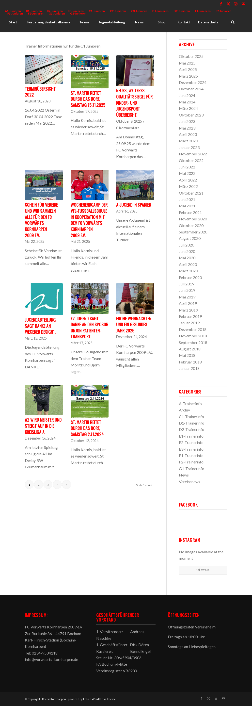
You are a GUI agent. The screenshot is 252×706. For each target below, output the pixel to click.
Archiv (184, 410)
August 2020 (190, 238)
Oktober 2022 (191, 160)
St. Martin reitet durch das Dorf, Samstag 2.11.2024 (87, 428)
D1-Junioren (160, 11)
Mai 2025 (187, 63)
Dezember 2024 (192, 82)
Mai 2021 (187, 205)
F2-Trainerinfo (191, 462)
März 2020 (188, 270)
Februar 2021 (190, 212)
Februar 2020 (190, 277)
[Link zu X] (228, 3)
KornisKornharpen (54, 699)
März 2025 (188, 76)
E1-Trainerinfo (191, 436)
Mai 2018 (187, 355)
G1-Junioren (57, 13)
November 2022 (193, 153)
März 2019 (188, 310)
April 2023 (188, 134)
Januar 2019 (189, 322)
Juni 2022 (187, 166)
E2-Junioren (223, 11)
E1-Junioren (203, 11)
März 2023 (188, 140)
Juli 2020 (186, 245)
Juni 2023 (187, 121)
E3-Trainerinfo (191, 449)
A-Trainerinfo (190, 403)
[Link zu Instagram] (235, 3)
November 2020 (193, 218)
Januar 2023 (189, 147)
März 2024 (188, 108)
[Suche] (232, 22)
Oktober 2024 (191, 88)
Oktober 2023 (191, 115)
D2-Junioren (182, 11)
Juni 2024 (187, 95)
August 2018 (190, 348)
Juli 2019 (186, 283)
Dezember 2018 (192, 329)
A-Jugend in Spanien (133, 204)
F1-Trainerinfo (191, 455)
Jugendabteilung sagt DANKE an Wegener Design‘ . (40, 325)
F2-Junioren (36, 13)
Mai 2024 (187, 101)
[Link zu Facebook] (221, 3)
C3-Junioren (139, 11)
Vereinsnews (189, 481)
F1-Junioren (15, 13)
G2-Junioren (78, 13)
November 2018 (193, 335)
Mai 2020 (187, 257)
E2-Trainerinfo (191, 442)
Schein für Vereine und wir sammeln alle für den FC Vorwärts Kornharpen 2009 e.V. (41, 219)
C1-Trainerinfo (191, 416)
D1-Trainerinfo (191, 423)
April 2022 (188, 180)
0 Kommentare (128, 128)
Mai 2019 (187, 297)
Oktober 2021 (191, 193)
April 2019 (188, 303)
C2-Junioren (118, 11)
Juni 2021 (187, 199)
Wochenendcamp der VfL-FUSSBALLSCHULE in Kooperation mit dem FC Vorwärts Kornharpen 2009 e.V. (89, 219)
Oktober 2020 (191, 225)
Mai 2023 (187, 128)
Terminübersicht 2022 (40, 91)
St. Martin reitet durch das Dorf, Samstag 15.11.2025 (88, 99)
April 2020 (188, 264)
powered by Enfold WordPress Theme (92, 699)
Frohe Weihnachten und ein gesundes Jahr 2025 (133, 324)
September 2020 (193, 232)
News (184, 475)
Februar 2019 (190, 316)
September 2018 (193, 342)
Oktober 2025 (191, 56)
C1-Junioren (97, 11)
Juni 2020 (187, 251)
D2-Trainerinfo (191, 429)
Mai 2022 (187, 173)
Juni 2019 (187, 290)
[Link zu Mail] (243, 3)
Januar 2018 (189, 368)
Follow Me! (203, 570)
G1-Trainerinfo (191, 468)
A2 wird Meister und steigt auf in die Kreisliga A (43, 425)
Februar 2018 (190, 362)
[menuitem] (97, 11)
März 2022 (188, 186)
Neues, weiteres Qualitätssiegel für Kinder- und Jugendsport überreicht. (134, 102)
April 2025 (188, 69)
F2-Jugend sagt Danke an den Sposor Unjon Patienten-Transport (89, 327)
